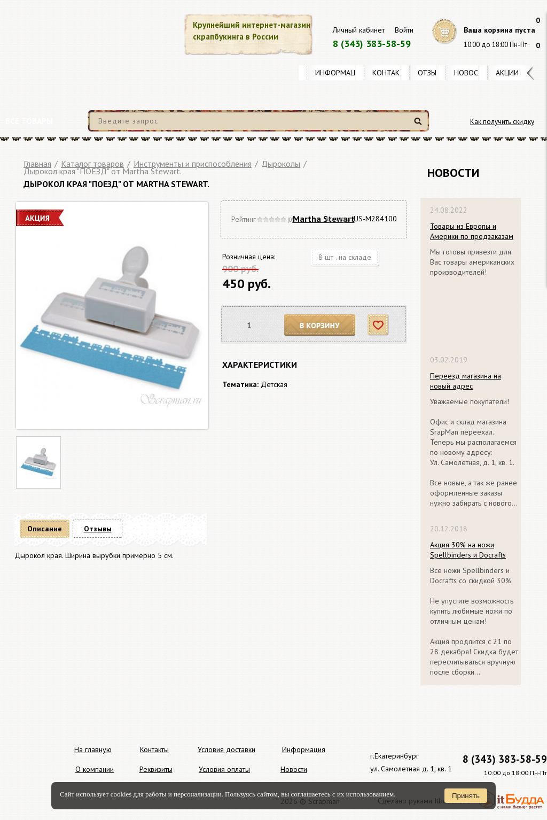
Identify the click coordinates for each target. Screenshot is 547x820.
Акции (507, 73)
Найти (419, 125)
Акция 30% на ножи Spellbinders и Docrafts (468, 550)
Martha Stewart (324, 218)
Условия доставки (226, 749)
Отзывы (432, 73)
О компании (94, 769)
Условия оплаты (224, 769)
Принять (466, 796)
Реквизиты (156, 769)
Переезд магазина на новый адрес (465, 381)
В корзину (320, 325)
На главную (93, 749)
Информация (339, 73)
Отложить (378, 325)
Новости (471, 73)
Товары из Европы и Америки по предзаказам (471, 231)
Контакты (391, 73)
